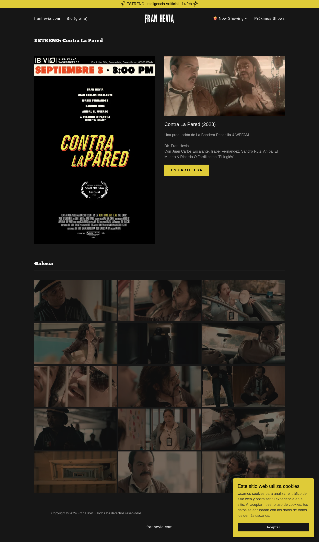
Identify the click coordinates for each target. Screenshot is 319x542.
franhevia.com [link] (47, 18)
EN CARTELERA (186, 170)
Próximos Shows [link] (269, 18)
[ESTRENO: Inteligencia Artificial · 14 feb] (159, 4)
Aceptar (273, 533)
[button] (230, 18)
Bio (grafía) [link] (77, 18)
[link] (159, 18)
